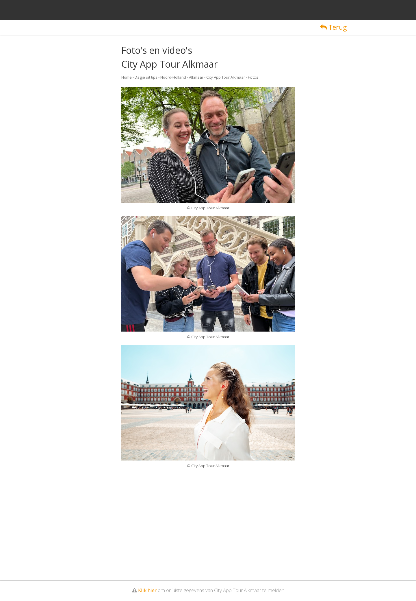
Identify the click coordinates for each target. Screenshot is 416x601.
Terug (333, 27)
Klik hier (147, 590)
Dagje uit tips (146, 77)
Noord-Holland (173, 77)
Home (126, 77)
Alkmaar (196, 77)
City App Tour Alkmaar (225, 77)
